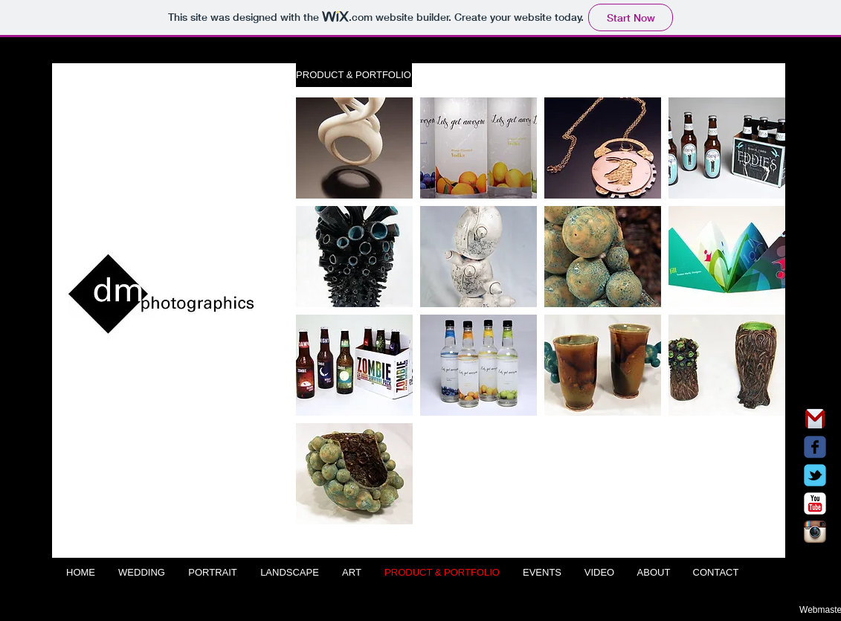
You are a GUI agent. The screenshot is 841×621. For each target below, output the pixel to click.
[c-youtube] (815, 503)
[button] (354, 75)
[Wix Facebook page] (815, 447)
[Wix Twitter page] (815, 475)
